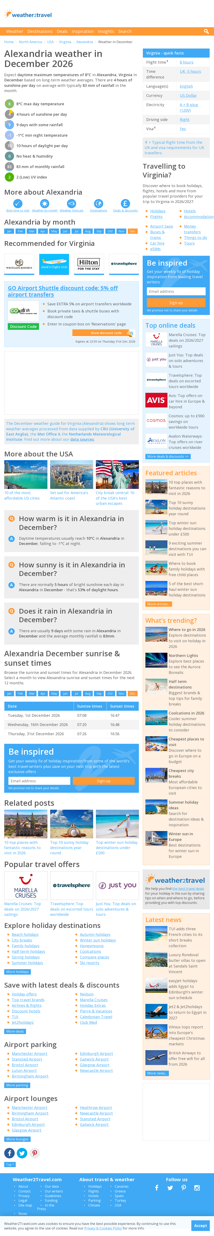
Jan (9, 231)
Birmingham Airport (30, 1083)
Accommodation (199, 216)
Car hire (157, 243)
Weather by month (44, 210)
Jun (65, 231)
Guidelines (53, 1203)
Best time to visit (17, 210)
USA (50, 42)
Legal (22, 1207)
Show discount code (104, 340)
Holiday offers (24, 1001)
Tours (189, 243)
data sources (82, 446)
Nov (121, 231)
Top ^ (10, 1172)
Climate (94, 1212)
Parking (94, 1207)
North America (30, 42)
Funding (51, 1207)
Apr (42, 231)
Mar (31, 231)
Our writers (54, 1198)
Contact (24, 1198)
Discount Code (23, 333)
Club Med (88, 1029)
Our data (52, 1193)
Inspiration (83, 31)
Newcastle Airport (96, 1077)
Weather (14, 31)
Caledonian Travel (96, 1023)
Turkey (120, 1207)
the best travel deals (188, 888)
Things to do (195, 237)
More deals (15, 1038)
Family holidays (25, 953)
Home (9, 42)
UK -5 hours (190, 71)
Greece (120, 1198)
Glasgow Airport (95, 1072)
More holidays (17, 979)
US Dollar (188, 95)
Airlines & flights (27, 1012)
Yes (183, 128)
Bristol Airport (25, 1072)
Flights (156, 216)
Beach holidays (25, 941)
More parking (17, 1092)
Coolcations (90, 958)
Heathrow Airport (96, 1114)
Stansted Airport (27, 1066)
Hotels (190, 210)
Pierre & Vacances (96, 1018)
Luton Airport (24, 1077)
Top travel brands (28, 1006)
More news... (157, 1073)
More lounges (17, 1146)
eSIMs (155, 248)
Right (184, 119)
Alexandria (84, 42)
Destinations (40, 31)
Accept (200, 1225)
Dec (132, 231)
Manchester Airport (29, 1060)
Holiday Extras (93, 1012)
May (54, 231)
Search (125, 31)
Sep (99, 231)
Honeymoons (92, 953)
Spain (119, 1203)
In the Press (45, 1214)
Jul (76, 231)
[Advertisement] (133, 13)
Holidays (158, 210)
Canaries (122, 1193)
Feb (20, 231)
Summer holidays (27, 970)
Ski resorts (89, 970)
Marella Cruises (94, 1006)
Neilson (87, 1001)
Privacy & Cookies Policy (103, 1228)
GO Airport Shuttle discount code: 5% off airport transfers (63, 299)
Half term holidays (28, 958)
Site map (25, 1212)
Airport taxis (161, 226)
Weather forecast (72, 210)
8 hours (186, 62)
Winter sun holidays (98, 947)
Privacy (24, 1203)
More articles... (158, 604)
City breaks (22, 947)
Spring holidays (26, 964)
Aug (87, 231)
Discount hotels (26, 1018)
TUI (15, 1023)
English (186, 86)
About (23, 1193)
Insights (106, 31)
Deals (62, 31)
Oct (110, 231)
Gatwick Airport (94, 1066)
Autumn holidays (95, 941)
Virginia (65, 42)
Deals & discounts (125, 210)
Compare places (94, 964)
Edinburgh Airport (96, 1060)
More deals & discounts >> (168, 456)
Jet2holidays (23, 1029)
